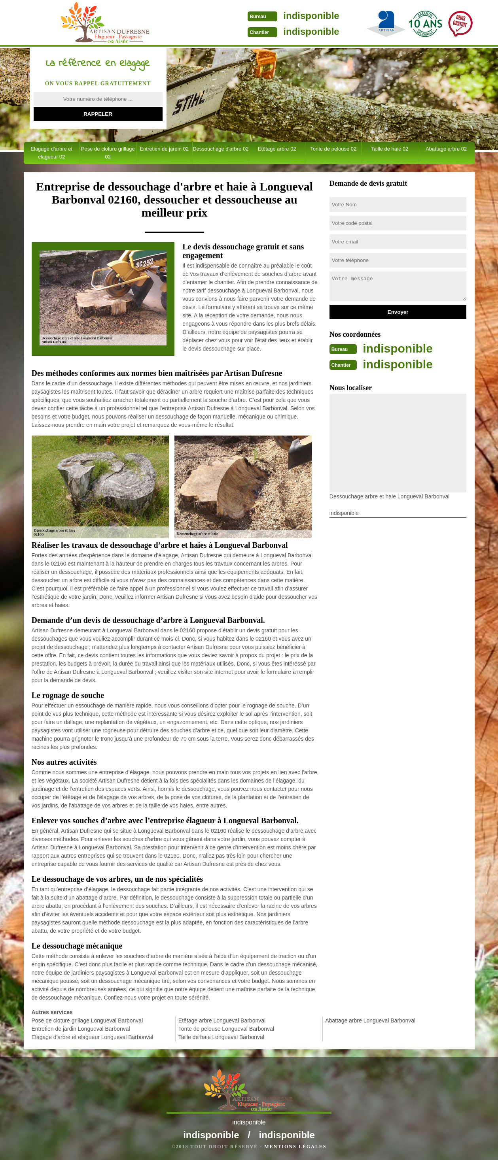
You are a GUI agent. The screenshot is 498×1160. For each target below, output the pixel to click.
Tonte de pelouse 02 (333, 149)
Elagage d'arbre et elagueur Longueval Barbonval (92, 1037)
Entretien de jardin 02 (164, 149)
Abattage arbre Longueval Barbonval (370, 1020)
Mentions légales (295, 1146)
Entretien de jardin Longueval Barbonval (81, 1029)
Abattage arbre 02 (446, 149)
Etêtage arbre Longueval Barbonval (221, 1020)
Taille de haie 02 (389, 149)
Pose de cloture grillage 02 (108, 153)
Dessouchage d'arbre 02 (220, 149)
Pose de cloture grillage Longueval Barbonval (87, 1020)
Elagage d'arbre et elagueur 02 (51, 153)
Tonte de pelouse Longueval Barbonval (226, 1029)
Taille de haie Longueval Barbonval (221, 1037)
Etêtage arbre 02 (277, 149)
